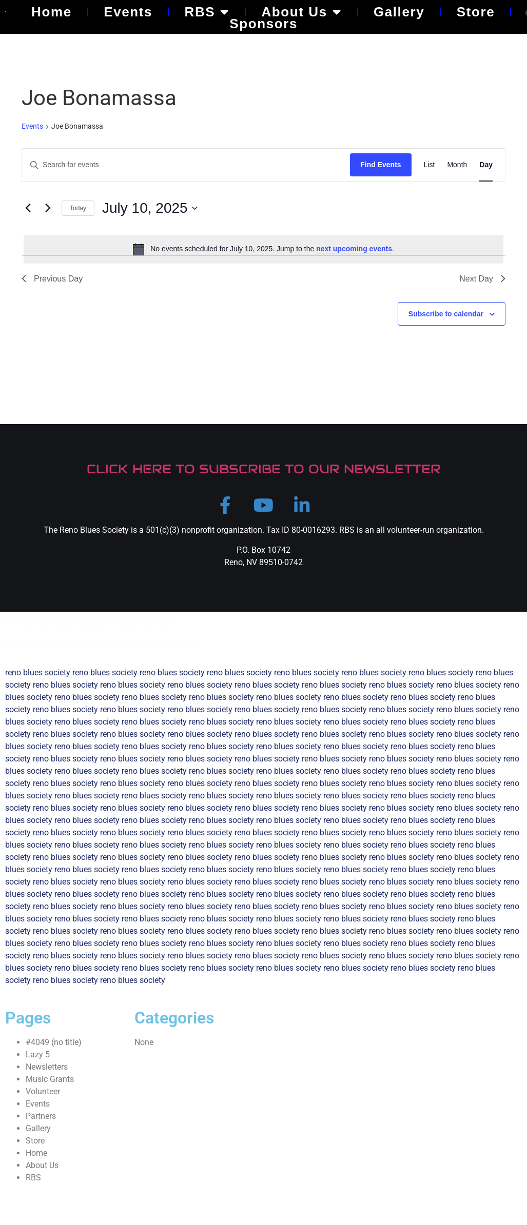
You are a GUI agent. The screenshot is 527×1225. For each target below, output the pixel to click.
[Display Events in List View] (429, 165)
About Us (301, 11)
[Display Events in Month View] (457, 165)
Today (78, 208)
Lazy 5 (38, 1060)
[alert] (263, 249)
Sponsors (263, 23)
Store (476, 11)
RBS (207, 11)
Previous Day (52, 278)
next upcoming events (354, 249)
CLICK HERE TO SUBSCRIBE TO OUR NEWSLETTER (264, 469)
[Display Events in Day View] (486, 165)
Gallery (399, 11)
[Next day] (48, 208)
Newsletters (47, 1072)
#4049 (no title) (54, 1047)
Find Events (380, 164)
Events (128, 11)
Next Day (482, 278)
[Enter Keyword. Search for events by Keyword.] (186, 165)
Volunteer (43, 1096)
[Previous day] (28, 208)
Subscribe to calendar (445, 314)
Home (51, 11)
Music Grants (50, 1084)
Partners (41, 1121)
